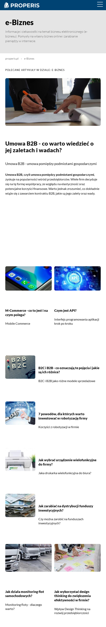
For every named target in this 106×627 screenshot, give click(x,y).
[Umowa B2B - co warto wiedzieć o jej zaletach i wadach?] (53, 125)
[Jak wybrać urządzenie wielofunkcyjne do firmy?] (20, 469)
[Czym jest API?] (77, 289)
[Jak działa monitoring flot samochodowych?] (28, 570)
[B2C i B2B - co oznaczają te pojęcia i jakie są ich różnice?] (20, 377)
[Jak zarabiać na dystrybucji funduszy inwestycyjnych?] (20, 515)
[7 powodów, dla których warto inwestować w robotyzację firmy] (20, 423)
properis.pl (12, 58)
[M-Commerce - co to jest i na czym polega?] (28, 289)
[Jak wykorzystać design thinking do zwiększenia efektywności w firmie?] (77, 570)
